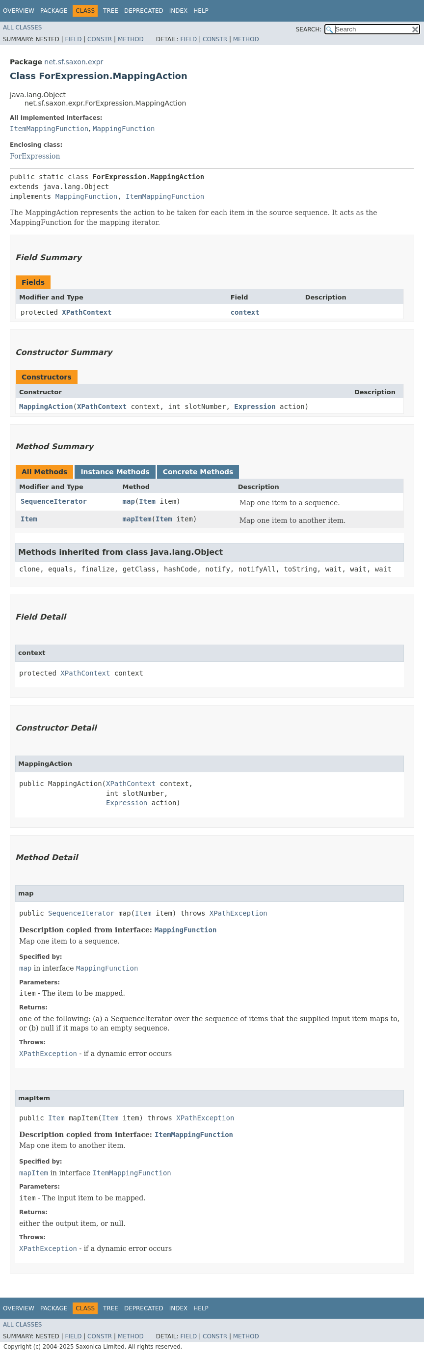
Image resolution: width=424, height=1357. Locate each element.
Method (131, 39)
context (245, 312)
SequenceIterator (54, 501)
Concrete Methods (198, 472)
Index (178, 10)
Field (73, 39)
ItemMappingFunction (49, 129)
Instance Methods (114, 472)
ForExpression (35, 156)
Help (201, 10)
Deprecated (143, 10)
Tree (110, 10)
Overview (18, 10)
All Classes (22, 27)
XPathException (238, 913)
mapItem (137, 519)
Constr (99, 39)
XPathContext (86, 312)
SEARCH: (309, 29)
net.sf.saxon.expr (73, 62)
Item (147, 501)
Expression (254, 406)
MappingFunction (124, 129)
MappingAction (46, 406)
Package (53, 10)
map (129, 501)
